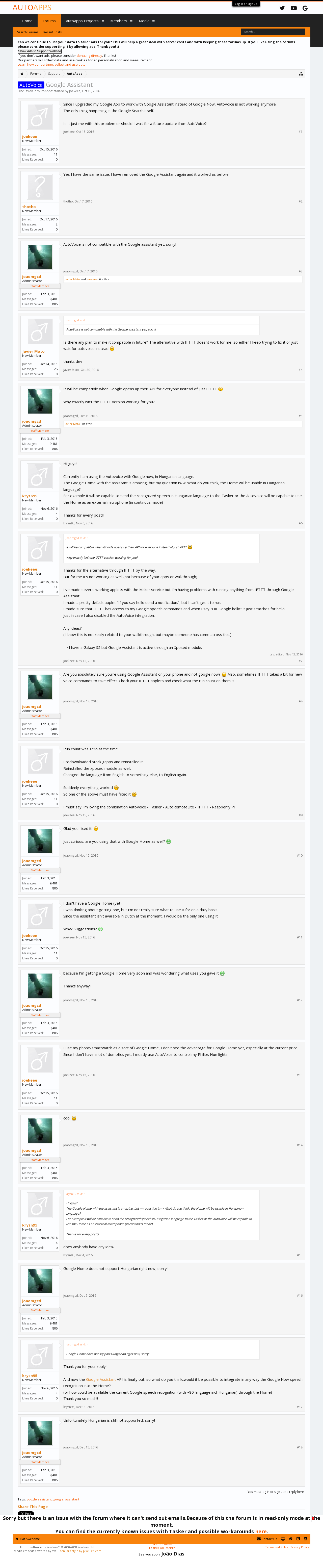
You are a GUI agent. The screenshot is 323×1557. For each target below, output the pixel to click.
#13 (300, 1075)
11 (56, 154)
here (261, 1531)
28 (56, 369)
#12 (300, 1000)
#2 (301, 201)
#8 (301, 701)
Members (118, 20)
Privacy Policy (299, 1547)
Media (144, 20)
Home (27, 20)
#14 (300, 1145)
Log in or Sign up (246, 4)
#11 (300, 937)
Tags (21, 1499)
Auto (32, 7)
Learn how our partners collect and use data (52, 64)
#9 (301, 815)
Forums (49, 20)
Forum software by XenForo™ (57, 1547)
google (58, 1499)
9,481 (54, 299)
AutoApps (45, 91)
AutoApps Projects (82, 20)
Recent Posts (52, 32)
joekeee (74, 91)
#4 (301, 370)
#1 (301, 132)
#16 (300, 1296)
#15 (300, 1255)
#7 (301, 661)
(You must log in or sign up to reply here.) (276, 1492)
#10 (300, 856)
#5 (301, 416)
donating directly (89, 55)
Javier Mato (72, 279)
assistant (72, 1499)
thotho (29, 206)
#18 (300, 1447)
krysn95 (29, 495)
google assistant (39, 1499)
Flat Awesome (28, 1539)
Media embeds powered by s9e (35, 1551)
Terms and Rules (276, 1547)
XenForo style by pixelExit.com (80, 1551)
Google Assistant (101, 1379)
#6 (301, 523)
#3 (301, 271)
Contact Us (267, 1539)
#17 (300, 1407)
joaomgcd (31, 276)
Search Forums (27, 32)
